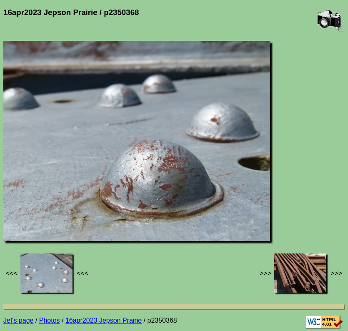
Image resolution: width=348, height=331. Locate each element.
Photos (49, 320)
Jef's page (18, 320)
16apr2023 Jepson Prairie (103, 320)
